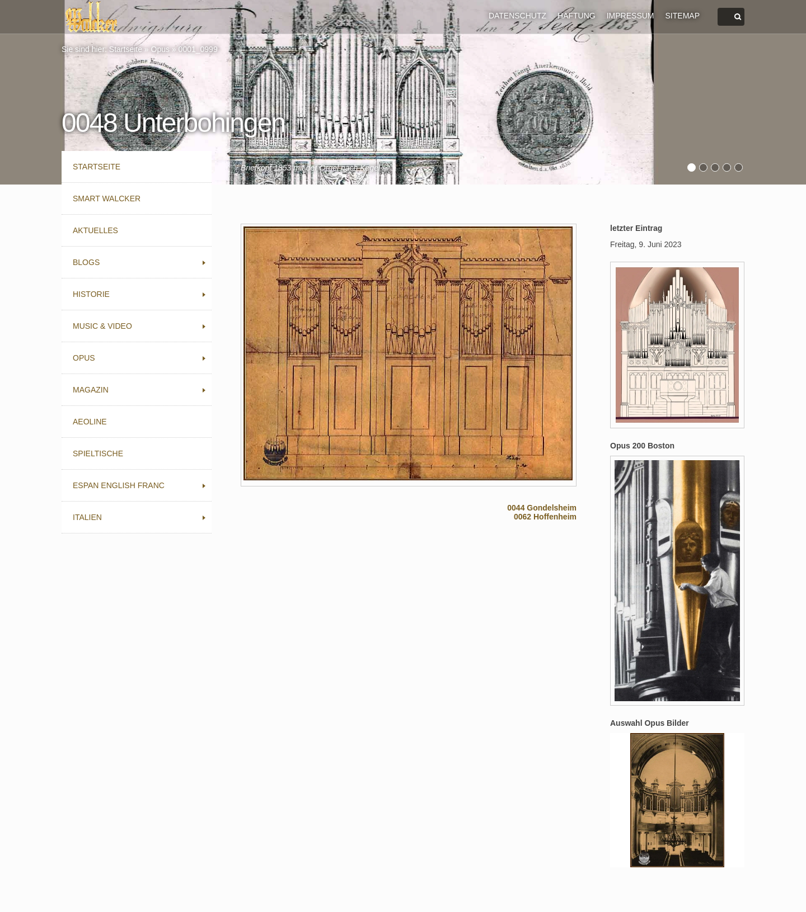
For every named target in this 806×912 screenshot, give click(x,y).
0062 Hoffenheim (545, 516)
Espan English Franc (119, 485)
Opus (160, 49)
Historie (91, 294)
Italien (87, 517)
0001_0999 (198, 49)
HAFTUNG (576, 15)
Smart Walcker (106, 198)
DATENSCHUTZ (517, 15)
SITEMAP (683, 15)
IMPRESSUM (630, 15)
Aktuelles (95, 230)
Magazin (91, 389)
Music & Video (102, 326)
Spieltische (98, 453)
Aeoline (90, 421)
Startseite (125, 49)
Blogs (86, 262)
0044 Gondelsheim (542, 507)
